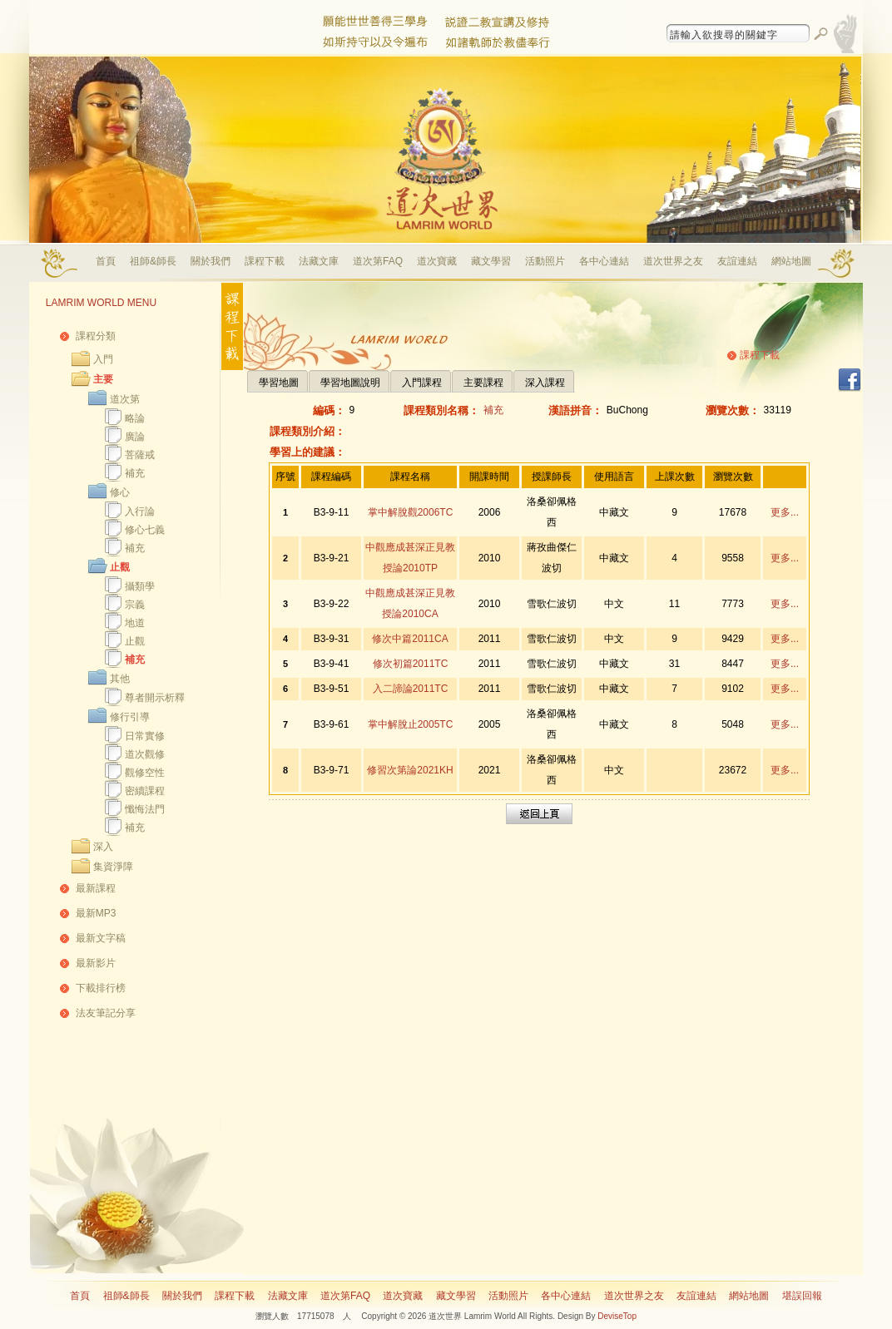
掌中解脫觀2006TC (410, 512)
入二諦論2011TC (410, 688)
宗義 (135, 604)
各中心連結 (604, 261)
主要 (103, 379)
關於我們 (210, 261)
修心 (120, 492)
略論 (135, 418)
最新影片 (96, 963)
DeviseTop (617, 1316)
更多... (785, 512)
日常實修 (145, 736)
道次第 (125, 399)
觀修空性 (145, 772)
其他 (120, 678)
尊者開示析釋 (155, 698)
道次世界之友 (673, 261)
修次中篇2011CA (410, 639)
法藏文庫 (319, 261)
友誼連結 (737, 261)
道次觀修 (145, 754)
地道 (135, 623)
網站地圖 (791, 261)
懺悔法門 (145, 809)
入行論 (140, 511)
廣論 (135, 436)
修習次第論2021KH (410, 770)
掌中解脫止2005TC (410, 724)
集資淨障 (113, 866)
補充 (135, 473)
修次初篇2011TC (410, 663)
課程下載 (265, 261)
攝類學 (140, 586)
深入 (103, 846)
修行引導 (130, 717)
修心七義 (145, 530)
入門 (103, 359)
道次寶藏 (437, 261)
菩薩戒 (140, 455)
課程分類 (96, 336)
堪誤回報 (802, 1296)
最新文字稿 (101, 938)
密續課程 (145, 791)
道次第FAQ (378, 261)
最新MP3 (96, 913)
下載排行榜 (101, 988)
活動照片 (545, 261)
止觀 (120, 567)
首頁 (106, 261)
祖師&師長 (153, 261)
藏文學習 (491, 261)
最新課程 (96, 888)
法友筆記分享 (106, 1013)
